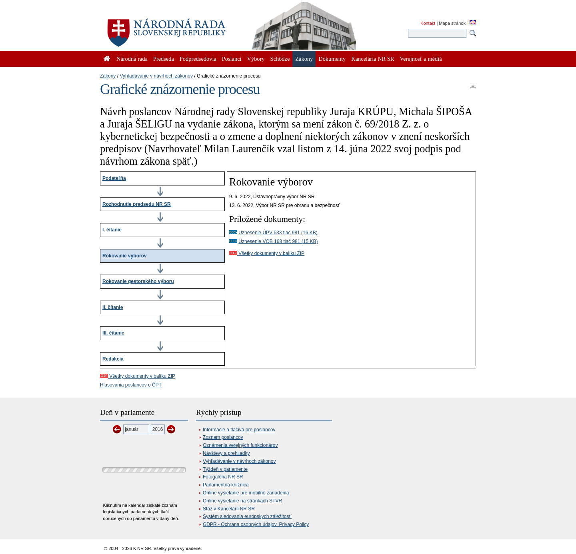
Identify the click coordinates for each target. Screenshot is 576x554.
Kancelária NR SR (372, 59)
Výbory (256, 59)
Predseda (163, 59)
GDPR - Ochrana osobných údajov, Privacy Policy (256, 524)
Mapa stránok (452, 23)
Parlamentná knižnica (226, 485)
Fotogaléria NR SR (223, 477)
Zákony (108, 76)
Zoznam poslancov (223, 437)
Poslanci (232, 59)
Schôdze (280, 59)
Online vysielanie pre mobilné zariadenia (246, 493)
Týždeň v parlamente (225, 469)
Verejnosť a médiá (421, 59)
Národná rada (132, 59)
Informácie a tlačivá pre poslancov (239, 429)
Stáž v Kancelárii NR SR (229, 509)
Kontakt (427, 23)
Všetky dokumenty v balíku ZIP (266, 253)
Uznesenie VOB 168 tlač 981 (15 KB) (278, 241)
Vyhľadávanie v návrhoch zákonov (156, 76)
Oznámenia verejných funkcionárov (240, 445)
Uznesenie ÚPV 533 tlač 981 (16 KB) (277, 232)
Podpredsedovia (198, 59)
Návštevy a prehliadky (226, 453)
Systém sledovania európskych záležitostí (247, 516)
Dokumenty (332, 59)
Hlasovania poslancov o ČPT (131, 385)
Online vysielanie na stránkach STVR (242, 501)
